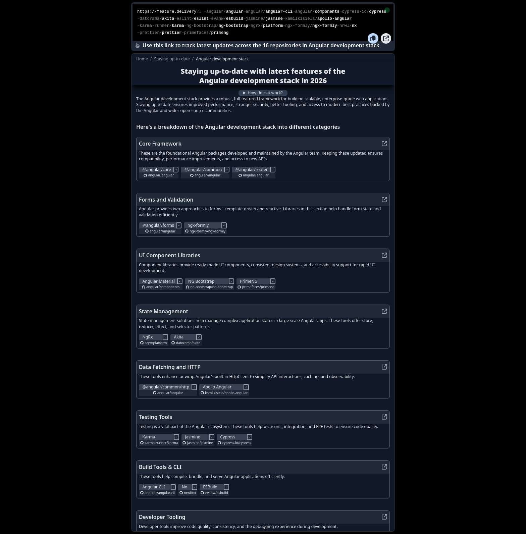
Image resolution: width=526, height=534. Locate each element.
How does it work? (265, 93)
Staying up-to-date (172, 59)
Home (142, 59)
